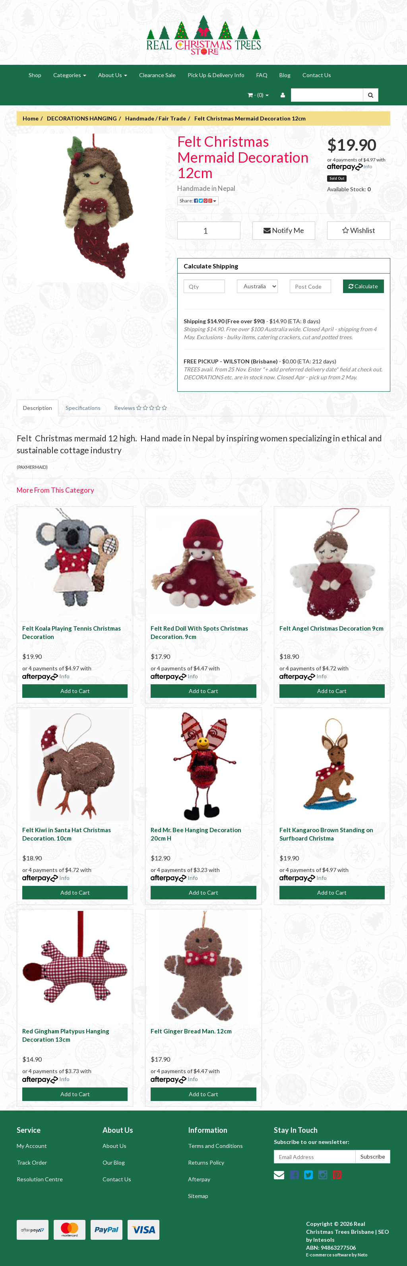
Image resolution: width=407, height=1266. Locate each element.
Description (37, 407)
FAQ (261, 75)
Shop (35, 75)
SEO (383, 1231)
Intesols (324, 1239)
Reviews (140, 407)
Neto (363, 1254)
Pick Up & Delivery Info (216, 75)
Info (368, 166)
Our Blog (114, 1162)
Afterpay (199, 1179)
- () (258, 94)
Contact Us (316, 75)
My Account (32, 1145)
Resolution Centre (40, 1179)
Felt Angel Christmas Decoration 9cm (331, 628)
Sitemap (198, 1195)
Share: (198, 201)
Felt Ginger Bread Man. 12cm (191, 1031)
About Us (112, 75)
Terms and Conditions (215, 1145)
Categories (69, 75)
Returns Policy (206, 1162)
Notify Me (284, 230)
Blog (285, 75)
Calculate (363, 286)
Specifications (83, 407)
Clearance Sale (157, 75)
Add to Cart (75, 690)
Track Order (32, 1162)
